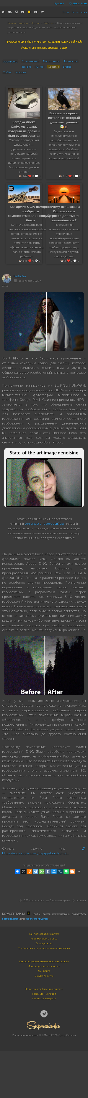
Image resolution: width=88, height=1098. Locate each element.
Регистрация (79, 12)
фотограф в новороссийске (44, 524)
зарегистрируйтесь (36, 918)
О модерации (44, 943)
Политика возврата (44, 998)
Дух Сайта (44, 970)
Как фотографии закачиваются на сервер (44, 961)
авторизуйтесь (11, 918)
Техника (26, 66)
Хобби (7, 72)
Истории (21, 72)
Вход (66, 12)
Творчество (71, 61)
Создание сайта (44, 975)
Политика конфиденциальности (44, 989)
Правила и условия (44, 993)
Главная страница (18, 23)
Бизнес (67, 66)
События (49, 23)
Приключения (30, 61)
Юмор (40, 66)
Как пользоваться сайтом (44, 933)
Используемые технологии (44, 966)
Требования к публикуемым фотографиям (44, 948)
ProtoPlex (19, 276)
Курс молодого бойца (44, 938)
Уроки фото (10, 61)
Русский (59, 3)
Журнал (35, 23)
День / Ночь (77, 3)
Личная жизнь (51, 61)
